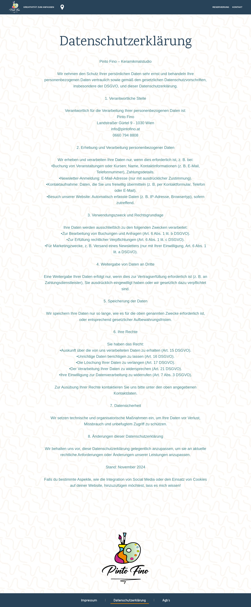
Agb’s (166, 600)
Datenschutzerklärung (130, 600)
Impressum (89, 600)
